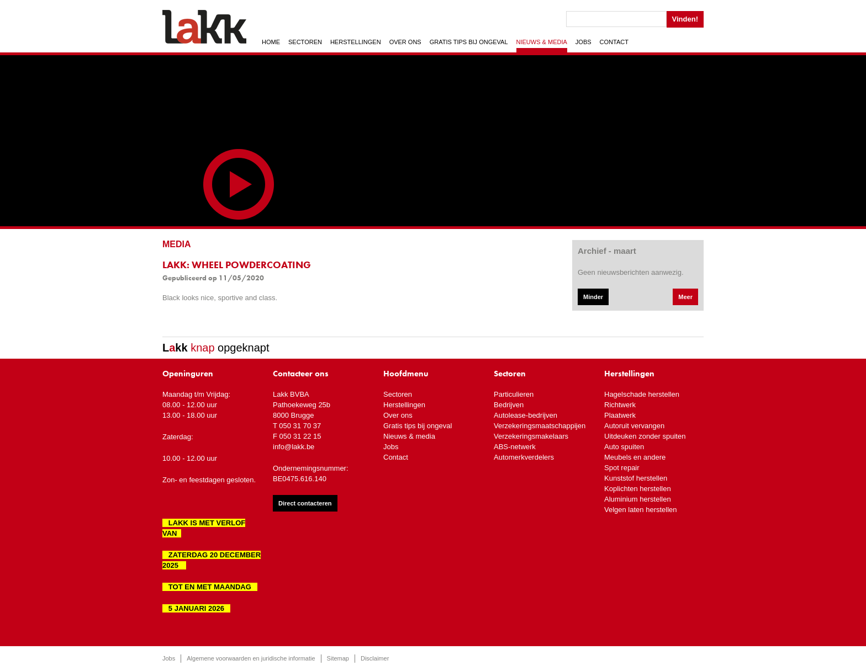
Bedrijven (509, 405)
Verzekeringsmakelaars (531, 436)
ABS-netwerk (515, 447)
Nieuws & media (541, 42)
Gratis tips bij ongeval (469, 42)
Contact (614, 42)
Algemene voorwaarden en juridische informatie (251, 658)
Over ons (405, 42)
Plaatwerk (620, 415)
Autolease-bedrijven (525, 415)
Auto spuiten (624, 447)
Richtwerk (620, 405)
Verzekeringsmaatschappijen (539, 426)
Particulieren (514, 394)
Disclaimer (375, 658)
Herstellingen (355, 42)
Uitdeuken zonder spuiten (644, 436)
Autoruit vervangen (634, 426)
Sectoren (305, 42)
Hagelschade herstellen (641, 394)
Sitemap (338, 658)
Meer (685, 297)
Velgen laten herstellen (640, 509)
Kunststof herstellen (635, 478)
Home (271, 42)
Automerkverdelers (524, 457)
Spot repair (622, 468)
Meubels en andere (635, 457)
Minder (593, 297)
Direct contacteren (305, 503)
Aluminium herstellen (637, 499)
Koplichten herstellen (637, 488)
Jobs (583, 42)
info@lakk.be (293, 447)
